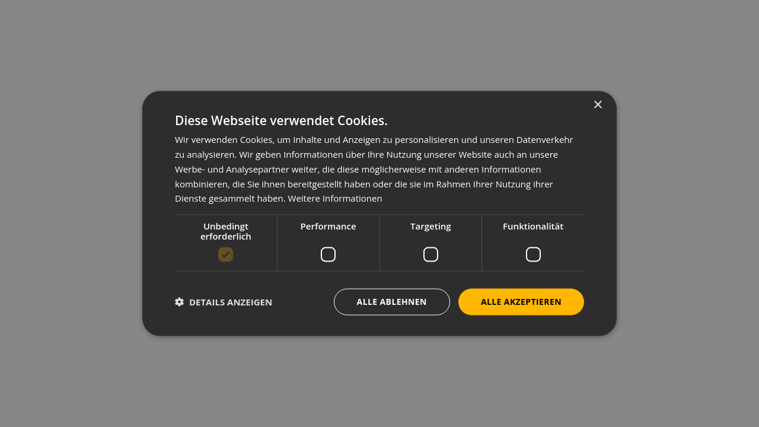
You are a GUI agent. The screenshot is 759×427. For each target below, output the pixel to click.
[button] (223, 302)
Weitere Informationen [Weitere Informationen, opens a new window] (335, 198)
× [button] (597, 105)
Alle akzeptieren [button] (521, 301)
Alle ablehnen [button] (392, 301)
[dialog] (379, 213)
